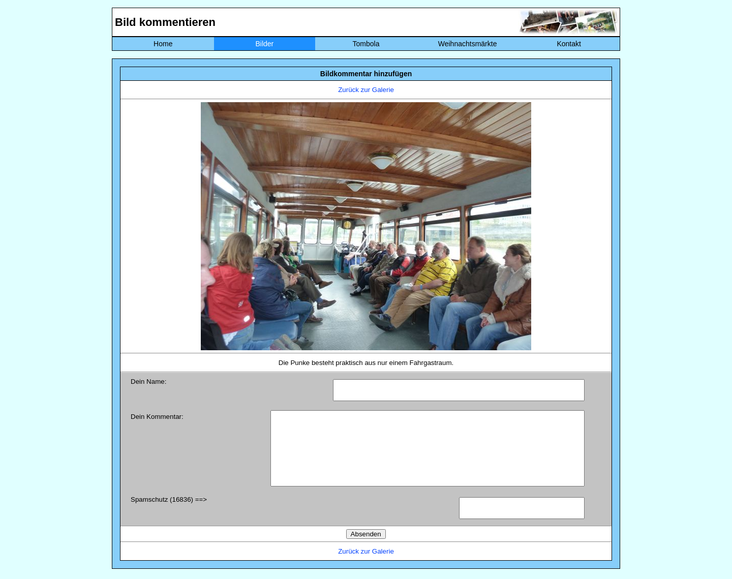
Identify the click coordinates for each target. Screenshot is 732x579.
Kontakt (569, 44)
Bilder (264, 44)
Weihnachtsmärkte (467, 44)
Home (163, 44)
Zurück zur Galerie (366, 90)
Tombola (366, 44)
